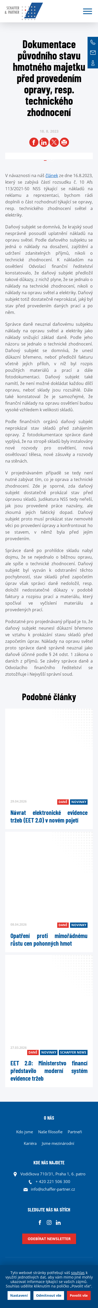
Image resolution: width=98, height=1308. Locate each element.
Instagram (49, 1222)
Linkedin (58, 1222)
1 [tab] (51, 159)
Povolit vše (79, 1295)
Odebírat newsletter (49, 1238)
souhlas (78, 1272)
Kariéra (30, 1143)
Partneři (75, 1131)
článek (51, 175)
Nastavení (19, 1295)
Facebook (39, 1222)
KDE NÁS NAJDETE (49, 1162)
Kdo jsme (24, 1131)
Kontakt (93, 63)
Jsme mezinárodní (58, 1143)
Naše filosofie (50, 1131)
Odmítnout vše (48, 1295)
